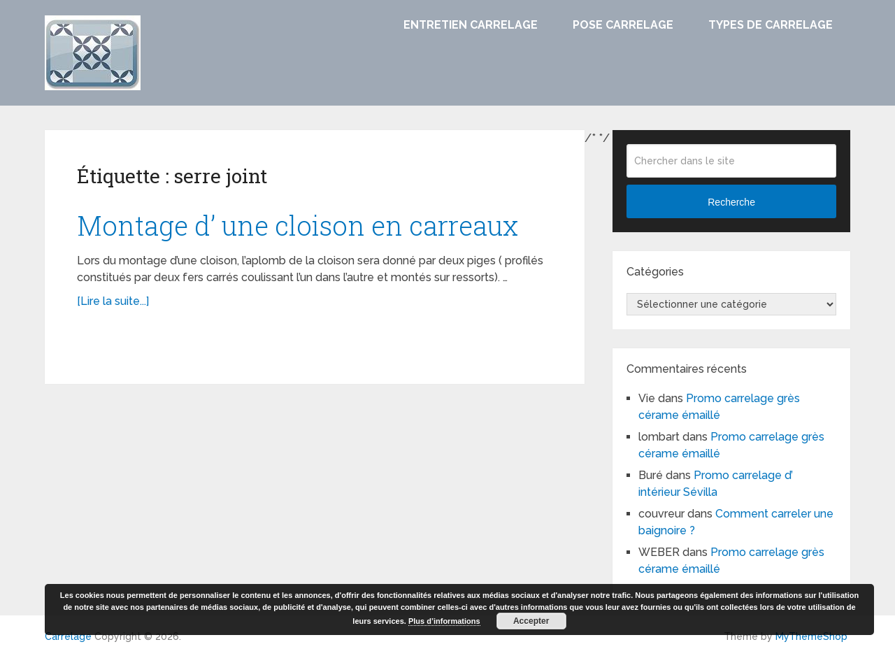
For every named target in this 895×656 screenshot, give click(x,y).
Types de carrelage (770, 24)
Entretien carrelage (470, 24)
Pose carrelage (623, 24)
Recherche (731, 202)
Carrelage (68, 636)
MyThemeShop (811, 636)
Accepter (531, 621)
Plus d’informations (444, 621)
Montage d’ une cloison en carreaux (297, 225)
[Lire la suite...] (113, 301)
